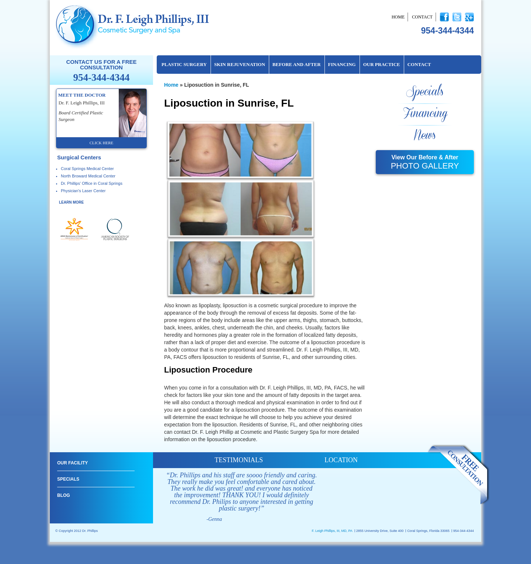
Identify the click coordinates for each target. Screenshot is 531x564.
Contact (422, 17)
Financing (342, 64)
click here (101, 143)
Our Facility (72, 463)
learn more (71, 202)
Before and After (297, 64)
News (425, 135)
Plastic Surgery (184, 64)
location (341, 460)
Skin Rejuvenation (239, 64)
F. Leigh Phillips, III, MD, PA (332, 531)
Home (398, 17)
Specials (425, 92)
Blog (63, 495)
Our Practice (381, 64)
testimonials (239, 460)
